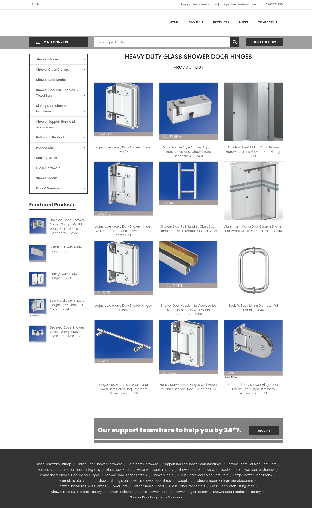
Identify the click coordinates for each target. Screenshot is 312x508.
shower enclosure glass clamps (82, 486)
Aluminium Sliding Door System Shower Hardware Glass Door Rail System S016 (253, 228)
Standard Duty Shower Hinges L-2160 (68, 249)
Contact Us (267, 22)
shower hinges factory (191, 492)
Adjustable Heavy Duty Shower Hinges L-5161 (123, 307)
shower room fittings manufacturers (225, 481)
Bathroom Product (60, 137)
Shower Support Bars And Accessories (60, 124)
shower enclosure (120, 492)
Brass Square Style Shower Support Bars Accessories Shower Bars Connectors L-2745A (188, 151)
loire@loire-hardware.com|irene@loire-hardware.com (219, 4)
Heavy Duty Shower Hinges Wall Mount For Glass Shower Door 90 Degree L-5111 (188, 387)
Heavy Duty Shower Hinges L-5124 (65, 276)
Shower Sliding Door (113, 481)
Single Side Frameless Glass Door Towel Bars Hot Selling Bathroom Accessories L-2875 (123, 389)
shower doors (162, 475)
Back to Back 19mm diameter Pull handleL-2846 (254, 307)
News (243, 22)
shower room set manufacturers (251, 464)
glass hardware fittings (53, 464)
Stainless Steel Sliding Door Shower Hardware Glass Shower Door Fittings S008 (253, 151)
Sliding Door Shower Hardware (60, 109)
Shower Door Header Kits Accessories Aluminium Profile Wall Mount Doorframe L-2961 (188, 309)
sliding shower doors (148, 486)
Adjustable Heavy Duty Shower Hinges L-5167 (123, 149)
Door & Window (60, 188)
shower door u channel (257, 469)
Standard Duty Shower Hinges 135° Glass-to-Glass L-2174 (68, 304)
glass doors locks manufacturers (203, 475)
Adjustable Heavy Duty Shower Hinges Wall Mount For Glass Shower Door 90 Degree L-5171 (123, 230)
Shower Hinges (60, 59)
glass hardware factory (155, 469)
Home (174, 22)
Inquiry (264, 430)
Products (221, 22)
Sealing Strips (46, 158)
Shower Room (46, 178)
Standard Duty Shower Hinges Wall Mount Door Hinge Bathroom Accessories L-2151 (254, 389)
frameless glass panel (76, 481)
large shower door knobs (252, 475)
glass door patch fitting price (232, 486)
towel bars (119, 486)
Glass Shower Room (153, 492)
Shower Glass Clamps (60, 69)
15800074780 (274, 4)
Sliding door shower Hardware (99, 464)
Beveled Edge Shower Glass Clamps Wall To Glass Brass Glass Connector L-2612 (67, 226)
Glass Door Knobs (119, 469)
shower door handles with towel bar (206, 469)
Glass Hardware (60, 168)
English (36, 4)
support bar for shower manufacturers (192, 464)
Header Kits (60, 147)
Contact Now (264, 42)
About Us (195, 22)
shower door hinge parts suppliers (156, 497)
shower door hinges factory (126, 475)
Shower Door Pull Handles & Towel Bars (60, 93)
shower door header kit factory (237, 492)
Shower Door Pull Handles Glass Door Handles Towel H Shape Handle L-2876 (188, 228)
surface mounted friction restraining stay (69, 469)
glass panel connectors (187, 486)
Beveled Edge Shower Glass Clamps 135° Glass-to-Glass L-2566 (68, 331)
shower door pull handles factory (76, 492)
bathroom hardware (142, 464)
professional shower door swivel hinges (70, 475)
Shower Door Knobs (51, 80)
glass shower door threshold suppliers (162, 481)
